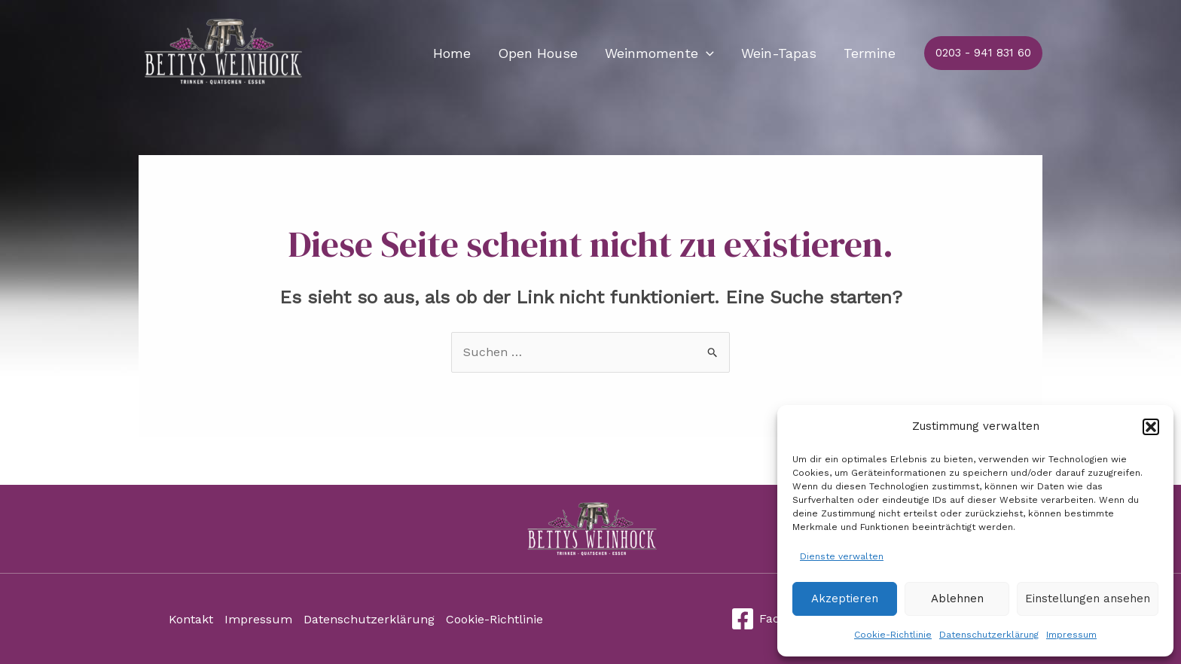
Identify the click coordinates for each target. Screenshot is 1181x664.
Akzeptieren (844, 598)
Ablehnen (957, 598)
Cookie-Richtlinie (893, 634)
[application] (706, 53)
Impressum (1071, 634)
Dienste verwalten (841, 556)
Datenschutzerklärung (989, 634)
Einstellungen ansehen (1087, 598)
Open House (538, 53)
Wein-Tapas (778, 53)
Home (452, 53)
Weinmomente (659, 53)
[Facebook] (772, 619)
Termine (870, 53)
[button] (1150, 426)
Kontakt (191, 619)
